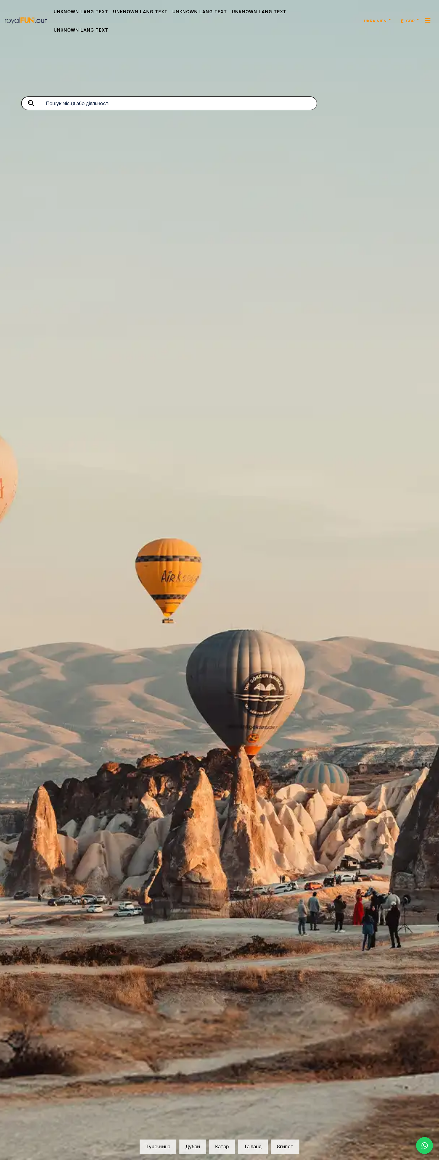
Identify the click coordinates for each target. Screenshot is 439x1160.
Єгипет (285, 1146)
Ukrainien (375, 21)
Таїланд (253, 1146)
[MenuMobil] (428, 20)
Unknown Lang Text (81, 11)
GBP (408, 21)
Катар (222, 1146)
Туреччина (158, 1146)
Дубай (192, 1146)
